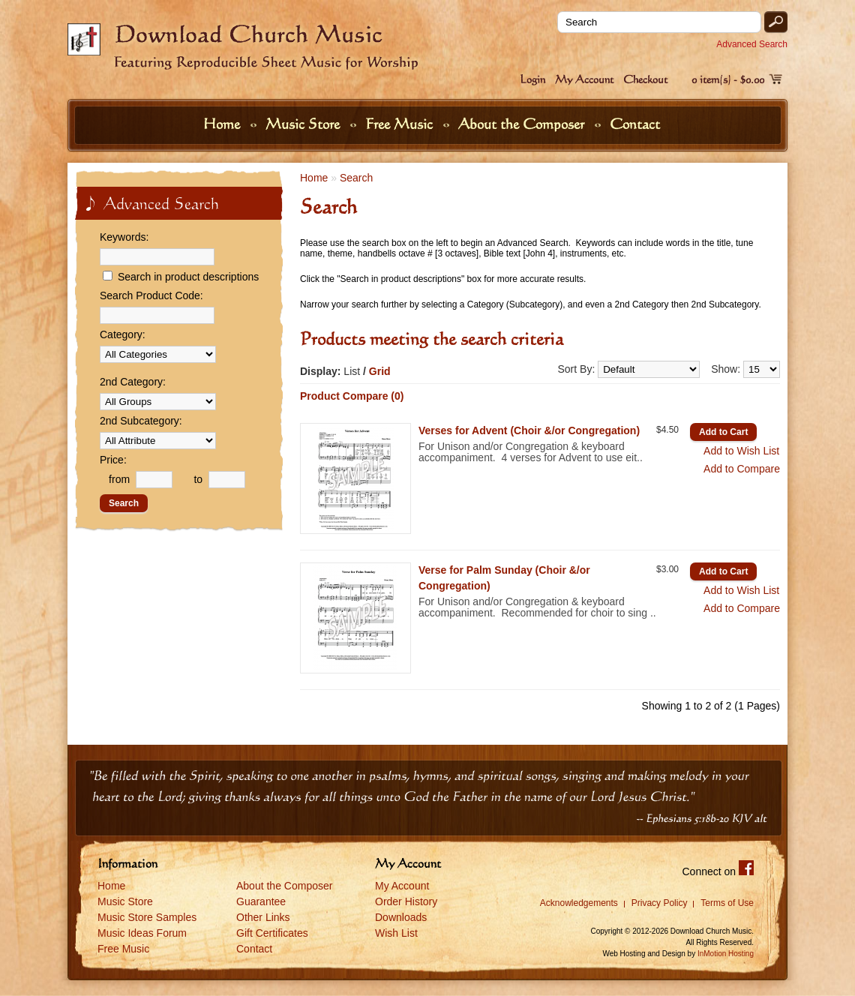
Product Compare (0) (352, 396)
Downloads (401, 917)
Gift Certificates (272, 933)
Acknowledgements (579, 903)
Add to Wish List (741, 451)
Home (223, 124)
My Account (584, 79)
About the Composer (523, 124)
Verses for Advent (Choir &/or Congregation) (529, 430)
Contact (635, 124)
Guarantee (261, 902)
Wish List (396, 933)
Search (356, 178)
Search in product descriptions (188, 277)
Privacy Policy (660, 903)
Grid (380, 371)
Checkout (645, 79)
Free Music (400, 124)
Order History (406, 902)
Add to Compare (742, 469)
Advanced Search (752, 44)
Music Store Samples (147, 917)
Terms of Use (727, 903)
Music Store (305, 124)
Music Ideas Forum (142, 933)
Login (532, 79)
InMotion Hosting (726, 954)
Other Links (263, 917)
